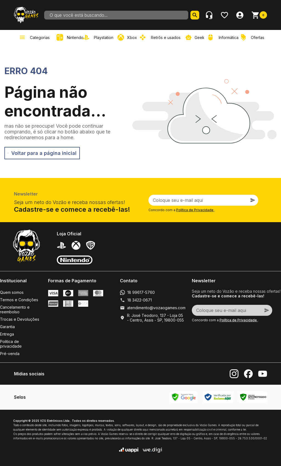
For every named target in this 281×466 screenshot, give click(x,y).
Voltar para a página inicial (42, 153)
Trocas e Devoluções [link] (19, 319)
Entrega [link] (7, 334)
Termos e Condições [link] (19, 299)
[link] (99, 37)
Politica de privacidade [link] (11, 343)
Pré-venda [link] (9, 353)
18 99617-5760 (141, 292)
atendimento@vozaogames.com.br (158, 307)
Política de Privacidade (195, 210)
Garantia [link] (7, 326)
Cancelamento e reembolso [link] (15, 309)
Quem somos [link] (12, 292)
